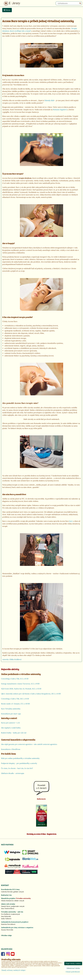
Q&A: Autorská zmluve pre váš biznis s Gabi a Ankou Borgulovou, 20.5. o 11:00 (31, 694)
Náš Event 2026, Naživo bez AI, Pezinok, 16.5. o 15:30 (21, 689)
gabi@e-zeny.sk (18, 892)
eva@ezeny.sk (15, 914)
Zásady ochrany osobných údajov (13, 970)
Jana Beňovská (6, 916)
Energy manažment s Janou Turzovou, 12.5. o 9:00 (20, 684)
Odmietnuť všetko (73, 968)
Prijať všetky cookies (73, 963)
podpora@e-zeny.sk (17, 906)
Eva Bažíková (5, 914)
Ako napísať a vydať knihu (11, 728)
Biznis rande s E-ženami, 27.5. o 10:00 (15, 704)
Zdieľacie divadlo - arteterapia (12, 773)
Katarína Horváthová (8, 924)
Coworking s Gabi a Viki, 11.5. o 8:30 (14, 679)
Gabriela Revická (7, 892)
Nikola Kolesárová (7, 901)
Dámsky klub (49, 100)
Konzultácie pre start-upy (11, 714)
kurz (71, 521)
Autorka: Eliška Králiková (11, 659)
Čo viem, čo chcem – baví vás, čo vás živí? (17, 768)
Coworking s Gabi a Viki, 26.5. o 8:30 (15, 699)
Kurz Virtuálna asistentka (10, 709)
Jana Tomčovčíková (7, 908)
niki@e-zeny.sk (19, 901)
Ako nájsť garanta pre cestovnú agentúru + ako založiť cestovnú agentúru (29, 744)
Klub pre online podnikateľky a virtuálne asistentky (20, 758)
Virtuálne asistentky (23, 898)
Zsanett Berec (5, 906)
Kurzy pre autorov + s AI (10, 723)
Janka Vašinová (6, 919)
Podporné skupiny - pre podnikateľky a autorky (19, 763)
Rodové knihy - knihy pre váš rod (13, 733)
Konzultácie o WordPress (10, 749)
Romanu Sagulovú (60, 110)
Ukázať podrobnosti (73, 972)
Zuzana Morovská (7, 930)
